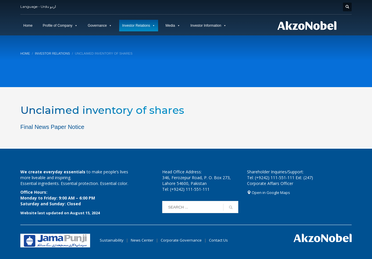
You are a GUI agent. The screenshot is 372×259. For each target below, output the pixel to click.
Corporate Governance (181, 240)
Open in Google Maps (268, 192)
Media (170, 26)
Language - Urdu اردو (38, 6)
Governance (97, 26)
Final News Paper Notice (52, 127)
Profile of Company (57, 26)
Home (28, 26)
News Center (142, 240)
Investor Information (205, 26)
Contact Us (218, 240)
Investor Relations (136, 26)
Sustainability (112, 240)
